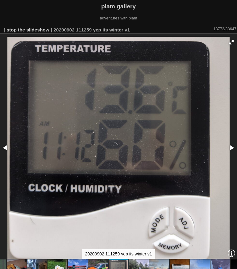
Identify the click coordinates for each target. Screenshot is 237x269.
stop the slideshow (27, 29)
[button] (231, 42)
